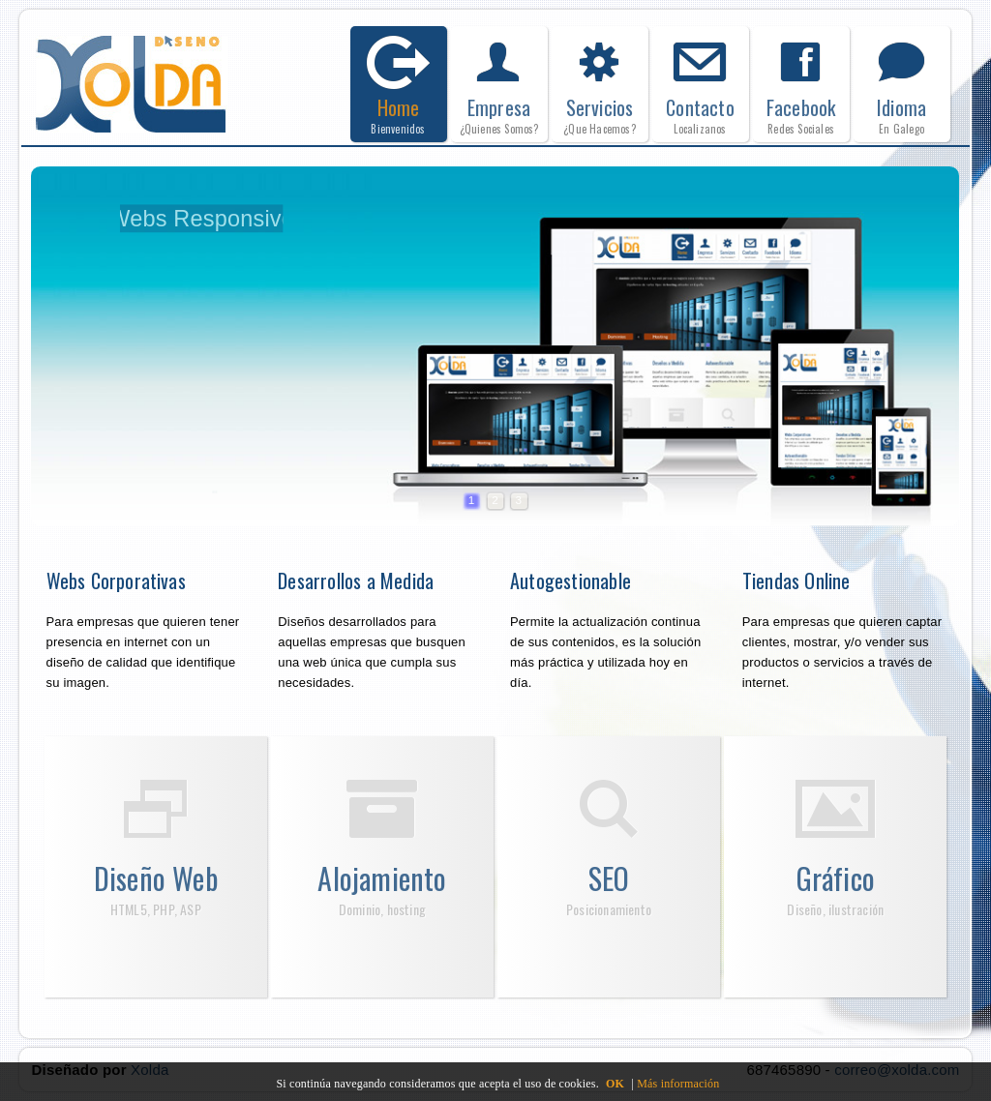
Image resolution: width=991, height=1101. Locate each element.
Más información (678, 1083)
